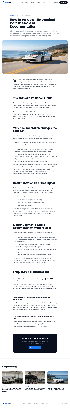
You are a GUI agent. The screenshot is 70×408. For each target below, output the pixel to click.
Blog (44, 2)
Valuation (32, 2)
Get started (63, 2)
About (26, 2)
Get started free (35, 347)
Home (21, 2)
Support (39, 2)
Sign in (56, 2)
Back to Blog (13, 11)
